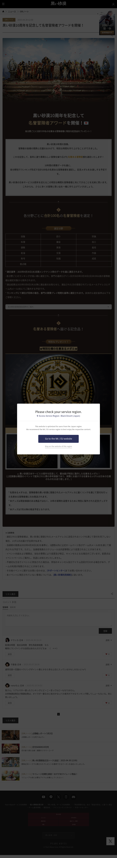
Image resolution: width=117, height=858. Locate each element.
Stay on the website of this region (58, 446)
